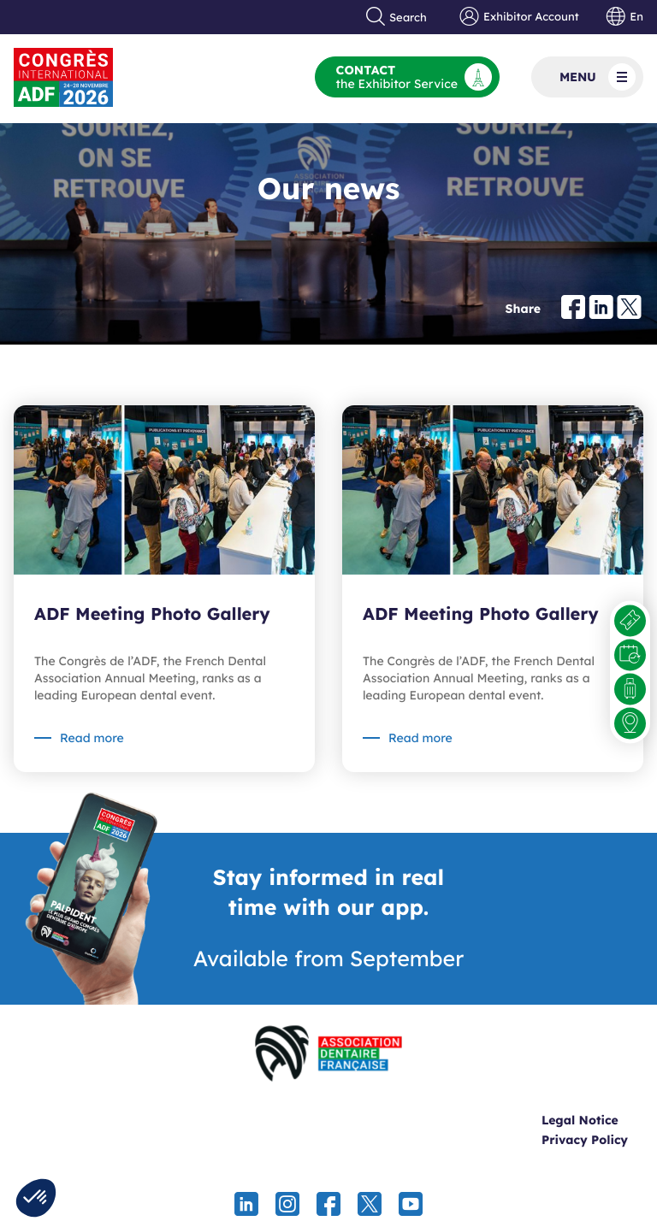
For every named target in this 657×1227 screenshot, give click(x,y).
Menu (597, 77)
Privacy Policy (585, 1139)
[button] (35, 1197)
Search (397, 17)
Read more (92, 738)
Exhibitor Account (518, 17)
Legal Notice (580, 1120)
